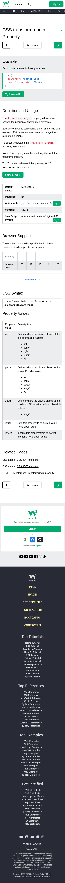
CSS (23, 11)
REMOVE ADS (32, 279)
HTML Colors (31, 716)
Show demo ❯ (13, 174)
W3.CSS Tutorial (32, 661)
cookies (43, 867)
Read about (39, 203)
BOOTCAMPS (32, 617)
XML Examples (31, 771)
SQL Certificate (32, 802)
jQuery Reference (31, 725)
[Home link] (5, 4)
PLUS (32, 587)
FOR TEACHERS (33, 610)
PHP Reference (31, 713)
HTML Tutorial (32, 642)
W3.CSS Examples (31, 759)
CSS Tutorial (32, 645)
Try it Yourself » (13, 94)
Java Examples (31, 768)
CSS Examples (31, 744)
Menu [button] (18, 4)
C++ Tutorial (32, 673)
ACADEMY (31, 848)
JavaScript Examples (31, 747)
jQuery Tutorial (32, 676)
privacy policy (32, 869)
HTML (13, 11)
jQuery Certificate (32, 811)
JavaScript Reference (31, 698)
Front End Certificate (32, 799)
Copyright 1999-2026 (21, 874)
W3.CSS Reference (31, 707)
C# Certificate (33, 820)
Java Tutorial (32, 670)
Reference (32, 45)
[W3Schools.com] (32, 579)
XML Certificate (32, 823)
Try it (57, 203)
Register (38, 546)
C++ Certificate (32, 817)
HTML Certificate (32, 790)
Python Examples (31, 756)
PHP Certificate (32, 808)
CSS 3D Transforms (27, 466)
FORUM (26, 844)
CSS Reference (30, 694)
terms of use (34, 867)
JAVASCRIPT (37, 11)
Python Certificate (32, 805)
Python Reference (31, 704)
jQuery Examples (31, 774)
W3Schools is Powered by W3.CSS (36, 876)
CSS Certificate (32, 793)
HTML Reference (31, 691)
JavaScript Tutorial (32, 648)
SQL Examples (31, 753)
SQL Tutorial (32, 655)
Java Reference (31, 719)
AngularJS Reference (31, 722)
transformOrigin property (41, 473)
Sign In (32, 528)
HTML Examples (31, 740)
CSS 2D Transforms (27, 460)
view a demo (19, 146)
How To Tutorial (32, 652)
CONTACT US (32, 625)
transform (7, 157)
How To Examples (31, 750)
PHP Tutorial (32, 667)
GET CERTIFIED (33, 602)
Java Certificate (32, 814)
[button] (29, 4)
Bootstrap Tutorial (32, 664)
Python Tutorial (32, 658)
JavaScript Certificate (32, 796)
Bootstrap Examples (31, 762)
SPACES (32, 594)
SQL (50, 11)
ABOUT (37, 844)
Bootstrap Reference (31, 710)
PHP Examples (31, 765)
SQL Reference (31, 701)
